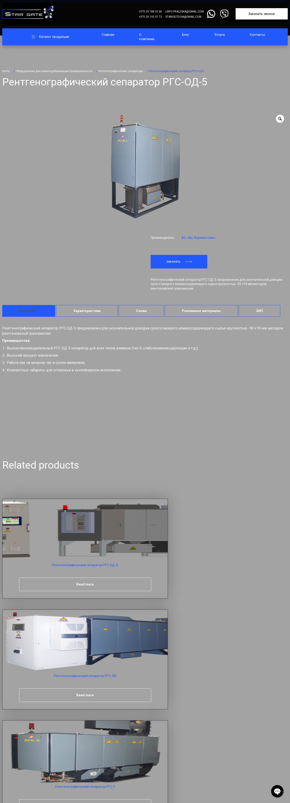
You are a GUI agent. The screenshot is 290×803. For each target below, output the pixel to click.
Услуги (219, 35)
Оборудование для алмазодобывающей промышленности (54, 71)
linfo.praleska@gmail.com (184, 11)
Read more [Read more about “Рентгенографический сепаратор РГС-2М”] (103, 584)
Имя (23, 655)
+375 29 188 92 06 (150, 11)
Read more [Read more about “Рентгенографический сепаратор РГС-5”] (174, 584)
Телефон (27, 681)
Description (28, 311)
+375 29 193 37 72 (150, 16)
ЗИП (259, 311)
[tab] (28, 311)
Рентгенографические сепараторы (120, 71)
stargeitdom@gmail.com (183, 16)
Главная (108, 35)
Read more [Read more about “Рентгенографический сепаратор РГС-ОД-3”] (32, 584)
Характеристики (87, 311)
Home (6, 71)
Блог (185, 35)
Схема (141, 311)
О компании (146, 37)
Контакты (257, 35)
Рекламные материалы (201, 311)
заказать (179, 261)
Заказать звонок (261, 14)
